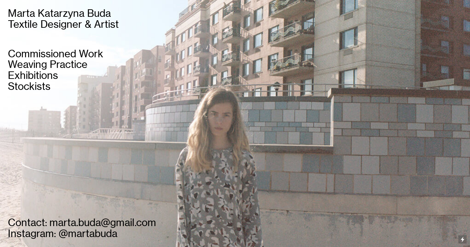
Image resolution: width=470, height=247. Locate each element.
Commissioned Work (55, 54)
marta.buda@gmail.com (102, 222)
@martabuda (88, 233)
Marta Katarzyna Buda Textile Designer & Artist (63, 18)
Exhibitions (33, 75)
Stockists (29, 86)
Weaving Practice (47, 64)
